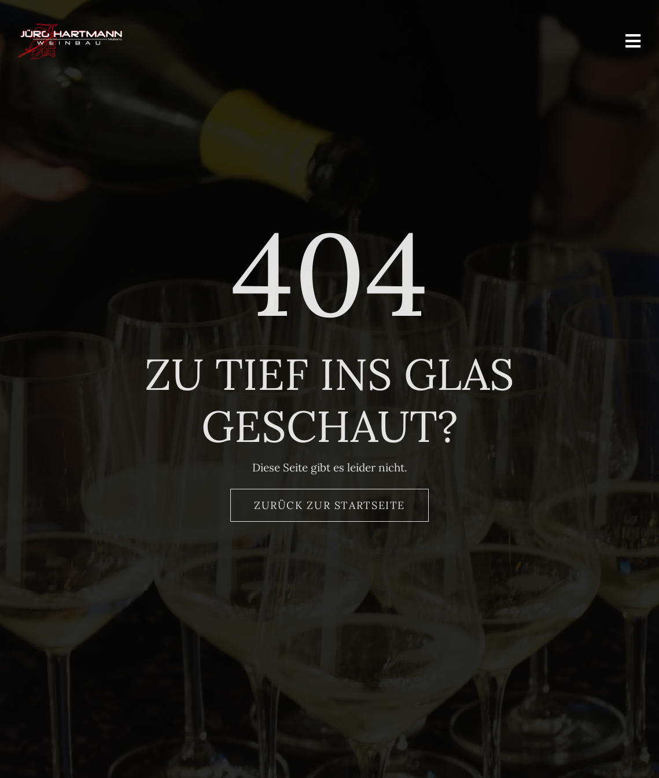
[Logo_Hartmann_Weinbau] (69, 28)
